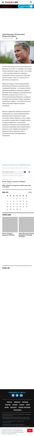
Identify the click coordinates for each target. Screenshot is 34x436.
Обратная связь (20, 421)
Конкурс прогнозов (24, 407)
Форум (7, 407)
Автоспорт (13, 407)
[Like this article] (25, 172)
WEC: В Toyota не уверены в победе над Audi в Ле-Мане (16, 186)
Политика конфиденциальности (9, 421)
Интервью (25, 402)
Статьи (28, 405)
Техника (21, 405)
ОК (30, 430)
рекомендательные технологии (9, 426)
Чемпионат (17, 402)
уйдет (25, 95)
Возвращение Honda (24, 165)
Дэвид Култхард (8, 165)
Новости (9, 402)
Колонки (8, 405)
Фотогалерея (17, 410)
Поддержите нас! (7, 6)
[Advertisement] (17, 330)
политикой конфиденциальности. (9, 433)
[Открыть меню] (3, 2)
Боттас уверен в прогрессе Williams (13, 181)
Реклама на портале (6, 422)
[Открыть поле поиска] (31, 2)
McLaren (16, 165)
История (14, 405)
